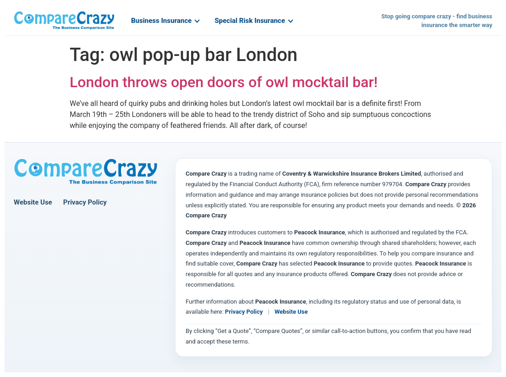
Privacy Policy (85, 202)
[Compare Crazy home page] (86, 172)
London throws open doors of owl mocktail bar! (224, 82)
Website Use (33, 202)
